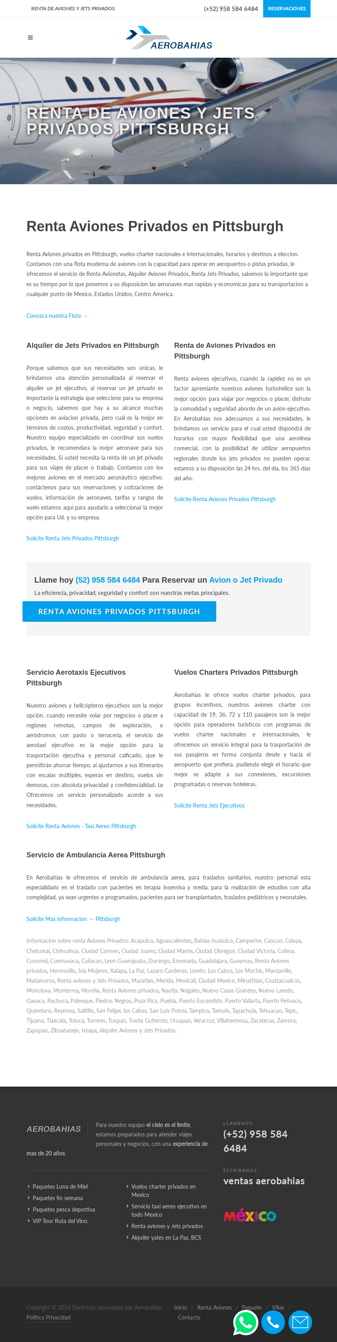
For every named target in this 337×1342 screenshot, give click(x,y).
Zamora (286, 1020)
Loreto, (198, 970)
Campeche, (249, 940)
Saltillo (85, 1010)
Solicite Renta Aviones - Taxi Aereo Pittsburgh (81, 826)
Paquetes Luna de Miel (60, 1186)
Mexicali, (186, 980)
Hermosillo (63, 970)
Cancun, (274, 940)
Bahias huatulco (213, 940)
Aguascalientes (173, 940)
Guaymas (241, 960)
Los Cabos (220, 970)
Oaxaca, (36, 1000)
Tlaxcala (56, 1020)
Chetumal (38, 951)
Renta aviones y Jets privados (167, 1226)
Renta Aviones (214, 1307)
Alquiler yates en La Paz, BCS (166, 1237)
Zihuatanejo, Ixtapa (74, 1030)
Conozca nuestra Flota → (57, 315)
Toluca (76, 1020)
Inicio (180, 1307)
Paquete (252, 1307)
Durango (159, 960)
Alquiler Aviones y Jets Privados (137, 1030)
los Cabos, (136, 1010)
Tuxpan (117, 1020)
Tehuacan (270, 1010)
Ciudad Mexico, (217, 980)
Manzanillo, (278, 970)
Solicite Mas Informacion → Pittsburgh (73, 918)
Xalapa (118, 970)
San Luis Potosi (168, 1010)
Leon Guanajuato (125, 960)
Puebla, (169, 1000)
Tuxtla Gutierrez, (148, 1020)
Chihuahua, (66, 951)
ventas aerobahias (264, 1180)
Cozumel (36, 960)
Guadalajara (212, 960)
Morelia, (91, 990)
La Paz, (137, 970)
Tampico (199, 1010)
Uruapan (180, 1020)
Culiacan (91, 960)
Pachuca (57, 1000)
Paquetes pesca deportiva (64, 1209)
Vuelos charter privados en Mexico (163, 1190)
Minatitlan (250, 980)
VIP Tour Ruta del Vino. (60, 1220)
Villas (278, 1307)
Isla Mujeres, (94, 970)
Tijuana (35, 1020)
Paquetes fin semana (58, 1198)
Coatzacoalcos (282, 980)
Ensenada (184, 960)
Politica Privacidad (48, 1317)
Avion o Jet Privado (245, 580)
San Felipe (108, 1010)
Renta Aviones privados (130, 990)
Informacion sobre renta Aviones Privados (76, 940)
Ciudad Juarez (138, 951)
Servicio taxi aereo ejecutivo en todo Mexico (169, 1210)
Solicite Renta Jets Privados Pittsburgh (72, 538)
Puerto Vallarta (242, 1000)
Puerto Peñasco (282, 1000)
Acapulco (142, 940)
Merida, (165, 980)
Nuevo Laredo (275, 990)
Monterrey (66, 990)
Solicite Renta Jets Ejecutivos (209, 805)
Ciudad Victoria (256, 951)
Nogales (190, 990)
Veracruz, (204, 1020)
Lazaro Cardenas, (167, 970)
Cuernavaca (64, 960)
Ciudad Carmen (100, 951)
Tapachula (244, 1010)
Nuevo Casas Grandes (229, 990)
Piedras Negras (113, 1000)
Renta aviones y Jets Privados (93, 980)
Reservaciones (287, 8)
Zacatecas (262, 1020)
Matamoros (40, 980)
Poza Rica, (146, 1000)
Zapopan (37, 1030)
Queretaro (38, 1010)
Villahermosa (232, 1020)
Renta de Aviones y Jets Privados (73, 8)
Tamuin (220, 1010)
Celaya (293, 940)
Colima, (286, 951)
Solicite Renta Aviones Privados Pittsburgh (225, 499)
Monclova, (39, 990)
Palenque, (82, 1000)
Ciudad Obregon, (215, 951)
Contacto (189, 1317)
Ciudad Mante (175, 951)
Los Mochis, (249, 970)
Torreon (96, 1020)
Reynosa (64, 1010)
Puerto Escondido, (201, 1000)
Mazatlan (142, 980)
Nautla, (170, 990)
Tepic (291, 1010)
